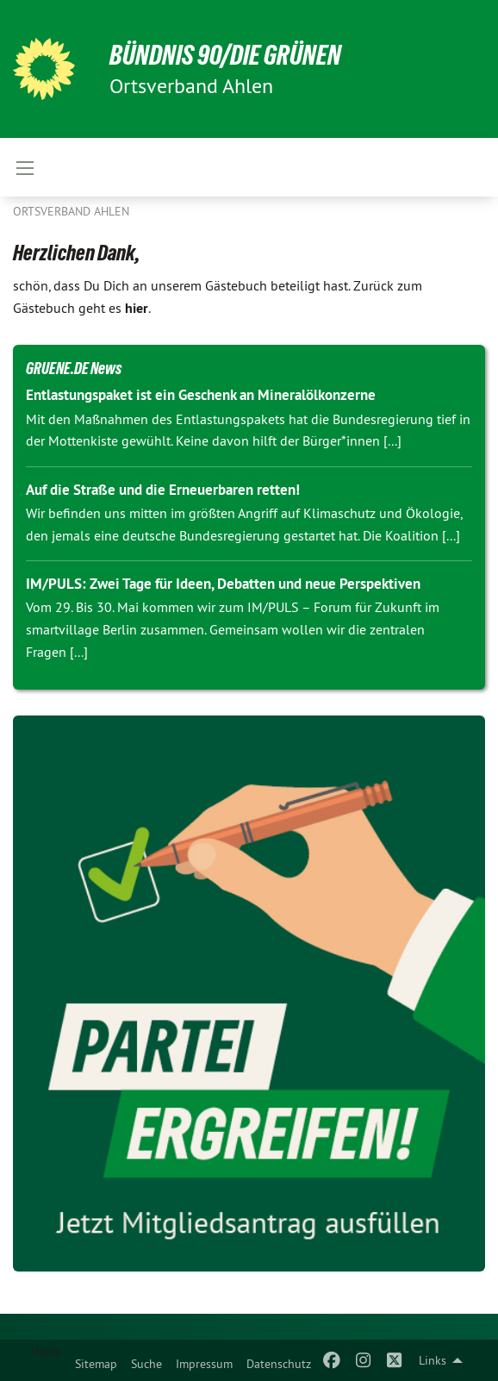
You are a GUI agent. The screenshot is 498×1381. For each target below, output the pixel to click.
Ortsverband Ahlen (71, 211)
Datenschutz (278, 1364)
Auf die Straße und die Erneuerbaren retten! (163, 489)
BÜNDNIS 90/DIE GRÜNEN (225, 55)
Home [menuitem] (46, 1351)
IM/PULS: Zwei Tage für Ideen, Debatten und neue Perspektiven (223, 583)
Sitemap (96, 1364)
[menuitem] (96, 1360)
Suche (146, 1364)
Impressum (204, 1364)
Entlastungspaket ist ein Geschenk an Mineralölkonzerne (201, 394)
